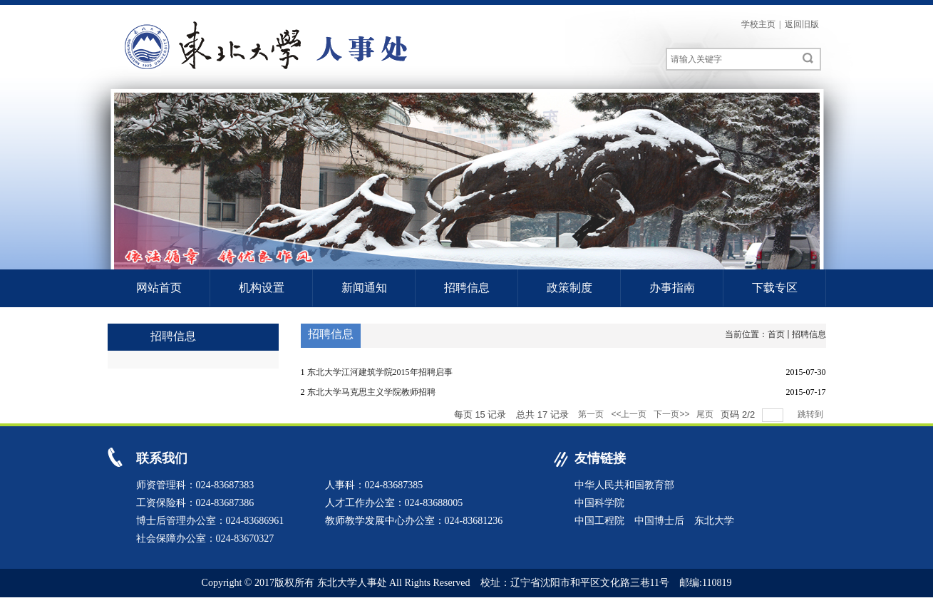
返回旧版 (802, 24)
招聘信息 (809, 334)
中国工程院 (599, 520)
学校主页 (758, 24)
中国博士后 (659, 520)
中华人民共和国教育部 (624, 485)
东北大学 (714, 520)
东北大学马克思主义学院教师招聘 (371, 392)
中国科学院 (599, 503)
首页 (776, 334)
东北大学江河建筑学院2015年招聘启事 (380, 372)
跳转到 (811, 414)
